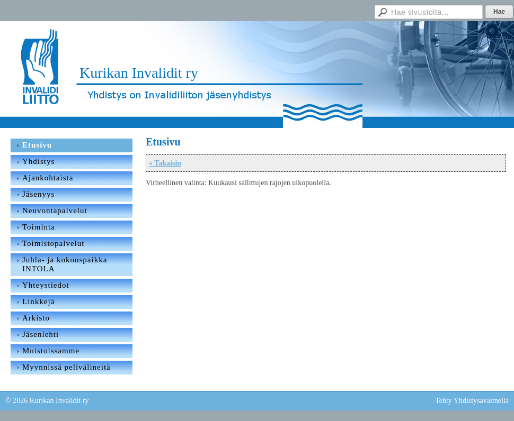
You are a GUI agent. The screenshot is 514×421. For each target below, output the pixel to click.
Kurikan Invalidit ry (138, 73)
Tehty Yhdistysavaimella (472, 401)
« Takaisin (165, 163)
